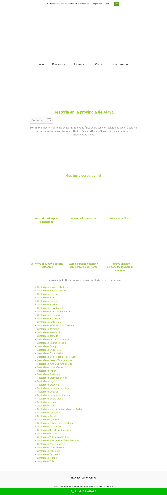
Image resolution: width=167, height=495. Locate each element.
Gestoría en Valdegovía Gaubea (53, 437)
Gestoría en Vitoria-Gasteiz (51, 444)
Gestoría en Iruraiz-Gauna (50, 367)
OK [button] (117, 4)
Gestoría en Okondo (47, 416)
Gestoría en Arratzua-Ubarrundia (53, 311)
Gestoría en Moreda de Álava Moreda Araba (59, 409)
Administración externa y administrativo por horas (83, 265)
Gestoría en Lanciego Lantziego (53, 388)
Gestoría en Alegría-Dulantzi (51, 290)
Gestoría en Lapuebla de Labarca (53, 395)
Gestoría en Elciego (47, 346)
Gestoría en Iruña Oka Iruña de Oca (54, 363)
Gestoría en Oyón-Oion (48, 419)
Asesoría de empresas (83, 218)
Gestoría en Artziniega (48, 315)
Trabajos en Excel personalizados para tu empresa (120, 267)
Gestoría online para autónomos (46, 220)
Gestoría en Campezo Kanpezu (53, 339)
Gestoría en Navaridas (48, 412)
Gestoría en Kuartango (48, 374)
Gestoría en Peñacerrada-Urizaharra (55, 423)
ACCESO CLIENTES (119, 64)
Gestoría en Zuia (45, 461)
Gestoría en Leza (45, 405)
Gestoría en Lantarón (47, 391)
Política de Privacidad (71, 487)
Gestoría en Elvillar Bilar (49, 349)
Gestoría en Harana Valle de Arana (54, 360)
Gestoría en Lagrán (46, 381)
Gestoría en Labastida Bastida (52, 377)
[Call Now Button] (83, 491)
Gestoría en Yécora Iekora (50, 447)
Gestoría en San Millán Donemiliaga (55, 430)
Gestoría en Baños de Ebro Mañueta (55, 325)
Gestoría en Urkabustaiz (49, 433)
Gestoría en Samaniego (49, 426)
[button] (48, 120)
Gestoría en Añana (46, 297)
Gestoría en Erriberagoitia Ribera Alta (56, 356)
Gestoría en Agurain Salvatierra (53, 287)
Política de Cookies (87, 487)
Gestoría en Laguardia (48, 384)
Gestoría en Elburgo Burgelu (51, 343)
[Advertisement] (83, 42)
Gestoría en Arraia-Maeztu (50, 308)
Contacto (98, 487)
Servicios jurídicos (120, 218)
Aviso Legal (58, 487)
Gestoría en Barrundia (48, 329)
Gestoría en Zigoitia (47, 458)
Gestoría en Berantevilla (49, 332)
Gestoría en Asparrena (48, 318)
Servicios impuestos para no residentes (46, 265)
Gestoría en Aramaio (47, 301)
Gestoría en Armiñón (47, 304)
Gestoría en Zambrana (48, 454)
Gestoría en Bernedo (47, 336)
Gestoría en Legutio (47, 402)
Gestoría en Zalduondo (48, 451)
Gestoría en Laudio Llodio (50, 398)
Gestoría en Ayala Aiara (49, 322)
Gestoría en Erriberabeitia (50, 353)
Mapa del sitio (108, 487)
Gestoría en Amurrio (47, 294)
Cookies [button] (108, 4)
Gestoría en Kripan (46, 370)
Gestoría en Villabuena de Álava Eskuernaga (59, 440)
